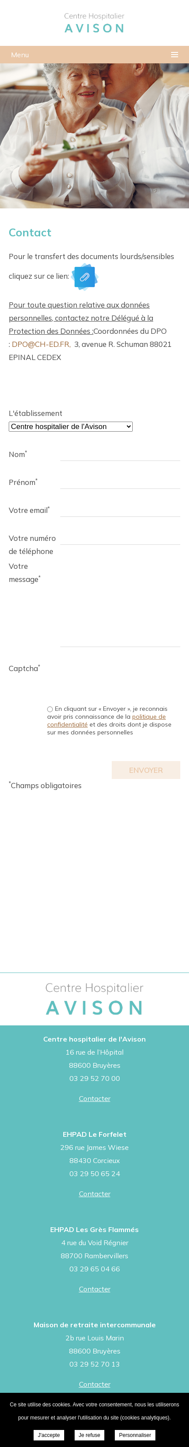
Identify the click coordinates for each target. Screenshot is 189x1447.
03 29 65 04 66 (94, 1268)
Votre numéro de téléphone (32, 539)
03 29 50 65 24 (94, 1173)
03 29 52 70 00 (94, 1078)
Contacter (94, 1098)
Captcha (24, 668)
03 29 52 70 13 (94, 1364)
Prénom (23, 482)
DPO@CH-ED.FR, (41, 344)
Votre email (29, 510)
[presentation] (114, 679)
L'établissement (34, 413)
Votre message (25, 567)
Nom (18, 454)
